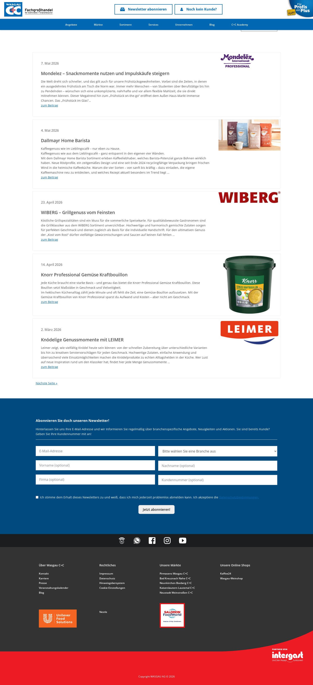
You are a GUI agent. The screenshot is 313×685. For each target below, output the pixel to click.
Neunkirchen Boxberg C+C (176, 583)
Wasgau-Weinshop (231, 578)
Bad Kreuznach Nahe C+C (175, 578)
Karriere (44, 578)
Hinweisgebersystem (112, 583)
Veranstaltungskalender (53, 588)
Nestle (103, 612)
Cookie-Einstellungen (112, 588)
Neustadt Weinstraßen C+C (176, 592)
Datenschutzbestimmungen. (239, 497)
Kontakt (44, 573)
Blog (212, 24)
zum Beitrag (49, 105)
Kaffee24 (225, 573)
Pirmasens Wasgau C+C (174, 573)
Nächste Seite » (46, 383)
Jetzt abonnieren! (156, 509)
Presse (43, 583)
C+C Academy (239, 24)
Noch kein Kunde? (198, 9)
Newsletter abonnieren (143, 9)
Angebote (71, 24)
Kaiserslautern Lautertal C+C (177, 588)
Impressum (106, 573)
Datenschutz (107, 578)
